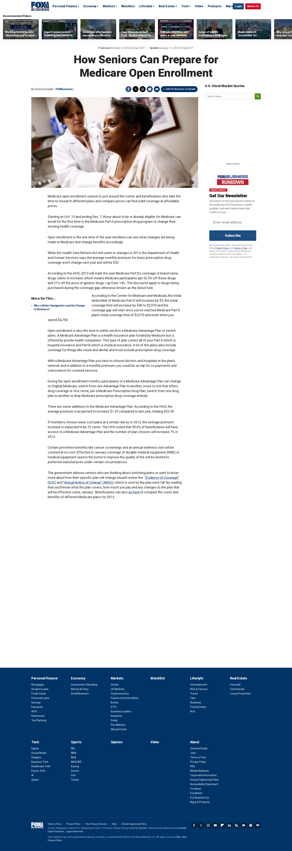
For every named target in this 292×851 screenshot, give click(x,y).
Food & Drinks (198, 706)
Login (238, 6)
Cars (193, 698)
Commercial (237, 689)
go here (134, 492)
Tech (184, 6)
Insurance (37, 706)
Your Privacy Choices (96, 824)
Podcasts (214, 6)
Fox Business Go (199, 797)
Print (150, 89)
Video (199, 6)
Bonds (114, 702)
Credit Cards (38, 693)
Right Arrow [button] (285, 29)
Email (157, 89)
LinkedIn (229, 825)
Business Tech (39, 761)
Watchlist (128, 6)
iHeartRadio (258, 825)
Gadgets (36, 757)
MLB (73, 757)
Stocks (115, 684)
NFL (73, 748)
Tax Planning (38, 720)
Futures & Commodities (124, 698)
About (194, 742)
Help (114, 824)
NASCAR (76, 761)
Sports (76, 742)
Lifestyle (145, 6)
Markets (109, 6)
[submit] (258, 96)
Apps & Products (200, 802)
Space (35, 779)
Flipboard (222, 825)
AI (32, 775)
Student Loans (39, 689)
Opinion (117, 742)
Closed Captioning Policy (204, 779)
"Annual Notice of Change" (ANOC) (88, 482)
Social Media (38, 752)
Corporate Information (203, 775)
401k (34, 711)
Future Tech (38, 770)
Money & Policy (80, 689)
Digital (35, 748)
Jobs (193, 752)
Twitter (136, 89)
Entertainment (198, 684)
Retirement (38, 715)
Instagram (208, 825)
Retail (114, 720)
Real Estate (167, 6)
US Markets (117, 689)
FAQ (192, 766)
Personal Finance (65, 6)
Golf (73, 775)
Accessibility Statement (204, 784)
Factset (143, 828)
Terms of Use (240, 248)
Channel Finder (199, 748)
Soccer (75, 770)
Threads (143, 89)
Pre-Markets (118, 724)
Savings (36, 702)
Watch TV (253, 6)
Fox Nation (196, 793)
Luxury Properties (240, 693)
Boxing (75, 766)
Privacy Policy (222, 248)
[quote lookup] (230, 96)
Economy (89, 6)
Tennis (75, 779)
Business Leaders (121, 711)
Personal (235, 684)
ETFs (114, 706)
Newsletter (244, 825)
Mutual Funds (119, 729)
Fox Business (40, 6)
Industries (116, 715)
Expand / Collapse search (229, 6)
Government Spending (84, 684)
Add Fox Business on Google (180, 89)
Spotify (251, 825)
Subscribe (233, 235)
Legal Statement (74, 831)
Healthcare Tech (40, 766)
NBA (73, 752)
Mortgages (37, 684)
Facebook (128, 89)
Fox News (195, 788)
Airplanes (195, 702)
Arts (192, 711)
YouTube (215, 825)
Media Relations (199, 770)
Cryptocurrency (120, 693)
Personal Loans (40, 698)
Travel (193, 693)
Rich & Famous (198, 689)
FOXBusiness (64, 89)
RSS (236, 825)
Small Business (80, 693)
